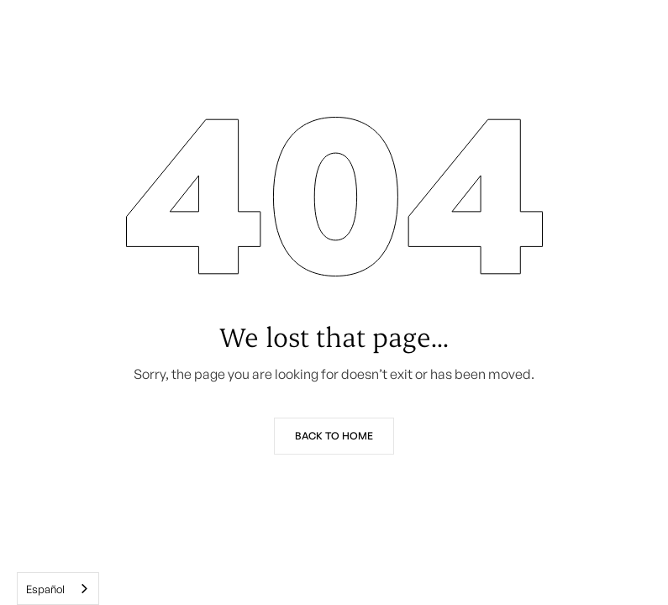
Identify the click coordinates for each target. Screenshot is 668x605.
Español (45, 589)
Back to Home (334, 435)
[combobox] (58, 588)
